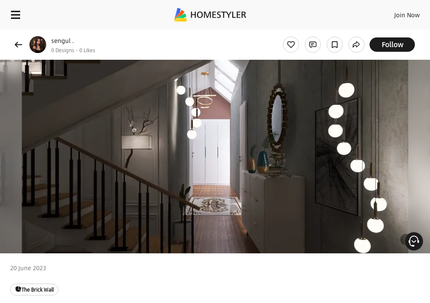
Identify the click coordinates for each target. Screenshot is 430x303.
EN (396, 12)
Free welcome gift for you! (322, 33)
